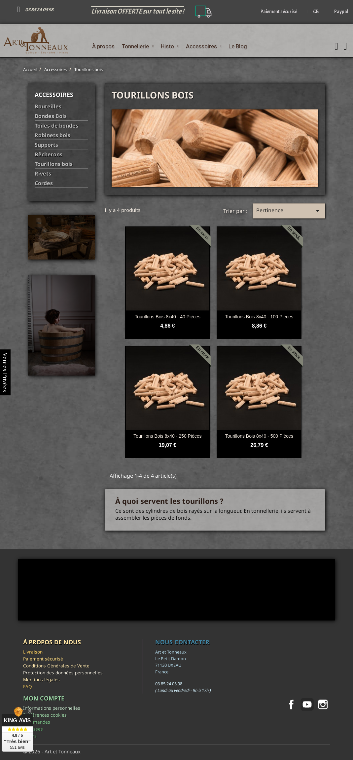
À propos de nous (52, 642)
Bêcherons (48, 154)
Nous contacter (182, 642)
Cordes (44, 183)
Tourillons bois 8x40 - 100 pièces (259, 316)
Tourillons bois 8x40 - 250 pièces (167, 436)
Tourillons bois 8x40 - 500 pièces (259, 436)
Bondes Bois (51, 116)
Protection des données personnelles (63, 672)
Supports (46, 144)
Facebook (291, 704)
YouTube (307, 704)
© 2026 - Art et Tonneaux (52, 751)
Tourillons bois (54, 164)
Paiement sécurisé (43, 659)
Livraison (33, 652)
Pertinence (289, 211)
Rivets (43, 173)
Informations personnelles (51, 708)
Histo (170, 46)
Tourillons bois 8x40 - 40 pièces (167, 316)
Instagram (323, 704)
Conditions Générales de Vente (56, 665)
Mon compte (43, 698)
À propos (103, 46)
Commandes (36, 722)
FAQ (27, 686)
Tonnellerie (138, 46)
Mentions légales (41, 679)
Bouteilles (48, 106)
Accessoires (204, 46)
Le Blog (238, 46)
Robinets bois (52, 135)
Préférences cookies (45, 715)
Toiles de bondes (56, 125)
